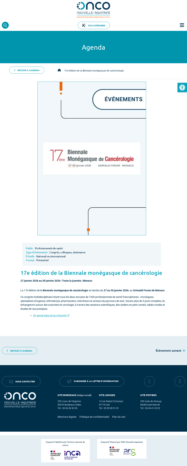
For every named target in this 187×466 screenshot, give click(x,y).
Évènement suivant (170, 350)
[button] (182, 87)
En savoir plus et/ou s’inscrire (49, 315)
